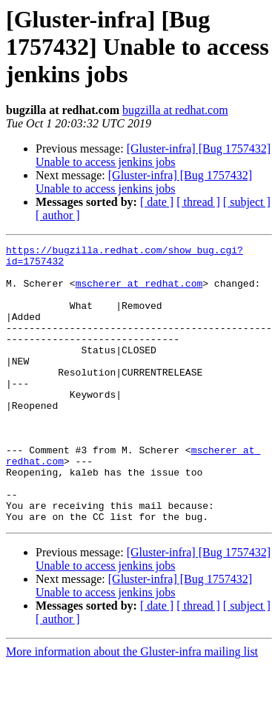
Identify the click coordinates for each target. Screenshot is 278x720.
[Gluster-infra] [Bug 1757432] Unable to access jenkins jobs (153, 155)
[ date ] (156, 202)
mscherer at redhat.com (139, 292)
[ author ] (58, 215)
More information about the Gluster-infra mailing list (132, 707)
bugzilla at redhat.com (175, 110)
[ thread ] (198, 202)
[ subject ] (247, 202)
